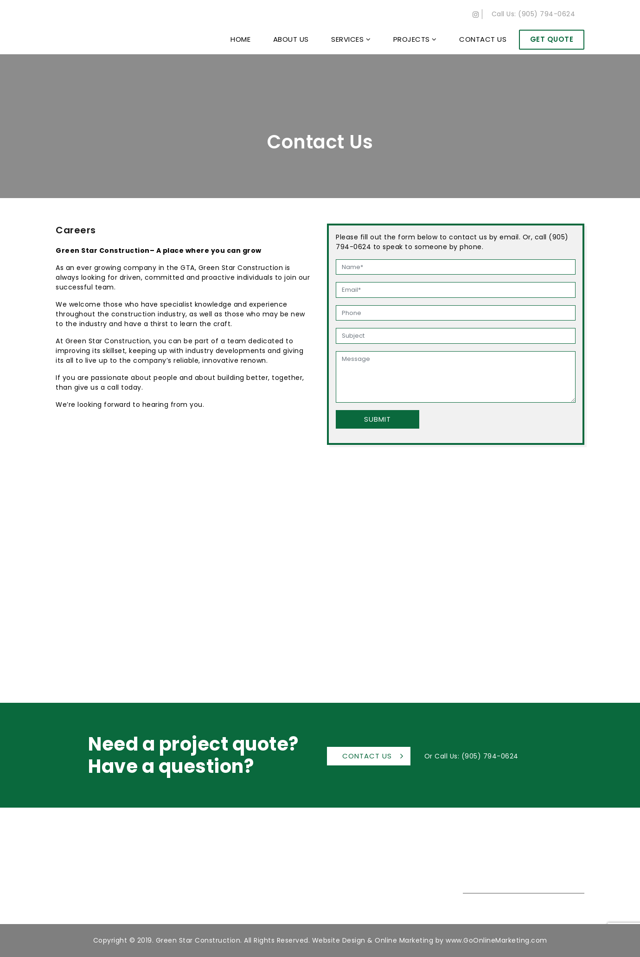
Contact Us (482, 39)
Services (351, 39)
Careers (385, 904)
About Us (291, 39)
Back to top (621, 919)
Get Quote (552, 39)
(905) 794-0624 (546, 14)
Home (240, 39)
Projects (415, 39)
